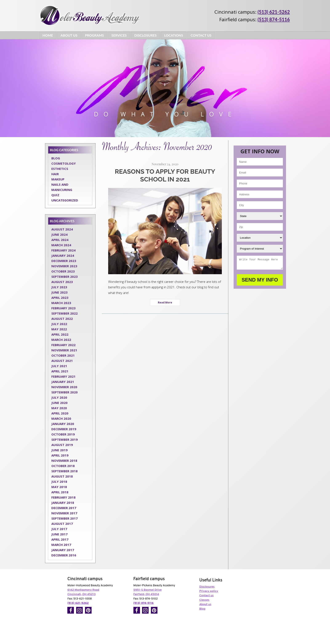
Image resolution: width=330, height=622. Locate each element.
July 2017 (59, 529)
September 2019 (64, 439)
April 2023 (59, 297)
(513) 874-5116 (274, 19)
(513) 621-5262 (274, 12)
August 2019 (62, 445)
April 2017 (59, 539)
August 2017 (62, 523)
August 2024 (62, 229)
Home (48, 35)
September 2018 (64, 471)
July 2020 (59, 397)
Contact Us (201, 35)
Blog (55, 158)
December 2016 (63, 555)
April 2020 (59, 413)
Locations (173, 35)
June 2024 (59, 234)
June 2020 (59, 403)
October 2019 (63, 434)
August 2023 (62, 282)
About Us (69, 35)
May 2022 (59, 329)
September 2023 (64, 276)
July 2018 (59, 481)
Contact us (206, 595)
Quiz (55, 195)
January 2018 (62, 502)
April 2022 (59, 334)
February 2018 (63, 497)
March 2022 (61, 339)
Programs (94, 35)
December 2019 (63, 429)
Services (119, 35)
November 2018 (64, 460)
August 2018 (62, 476)
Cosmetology (63, 163)
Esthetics (59, 169)
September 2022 (64, 313)
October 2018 (63, 466)
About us (205, 604)
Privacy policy (208, 591)
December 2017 (63, 508)
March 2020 (61, 418)
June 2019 (59, 450)
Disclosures (145, 35)
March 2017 (61, 545)
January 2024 (62, 255)
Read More (165, 302)
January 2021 (62, 382)
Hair (55, 174)
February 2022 (63, 345)
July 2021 (59, 366)
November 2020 (64, 387)
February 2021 (63, 376)
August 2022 (62, 318)
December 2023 (63, 261)
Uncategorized (64, 200)
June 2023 (59, 292)
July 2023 (59, 287)
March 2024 (61, 245)
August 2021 (62, 361)
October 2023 (63, 271)
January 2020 (62, 424)
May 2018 (59, 487)
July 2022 (59, 324)
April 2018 (59, 492)
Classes (204, 600)
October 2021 (63, 355)
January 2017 (62, 550)
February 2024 (63, 250)
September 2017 (64, 518)
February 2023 (63, 308)
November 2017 (64, 513)
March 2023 (61, 303)
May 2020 (59, 408)
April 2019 (59, 455)
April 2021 (59, 371)
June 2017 (59, 534)
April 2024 (59, 240)
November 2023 (64, 266)
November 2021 (64, 350)
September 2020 (64, 392)
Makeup (57, 179)
